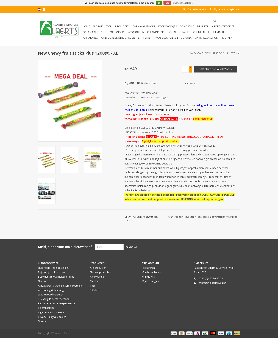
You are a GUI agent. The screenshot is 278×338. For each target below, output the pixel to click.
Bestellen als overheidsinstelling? (56, 276)
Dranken (203, 26)
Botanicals (90, 32)
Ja (159, 3)
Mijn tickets (148, 276)
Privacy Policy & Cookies (52, 317)
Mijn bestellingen (151, 272)
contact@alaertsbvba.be (212, 282)
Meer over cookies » (183, 3)
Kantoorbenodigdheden (118, 37)
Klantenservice (46, 307)
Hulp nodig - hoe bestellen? (53, 267)
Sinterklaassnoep (206, 37)
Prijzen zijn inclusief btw (51, 272)
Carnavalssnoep (144, 26)
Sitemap (42, 321)
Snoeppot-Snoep (112, 32)
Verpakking (90, 37)
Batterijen (145, 37)
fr (44, 9)
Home (86, 26)
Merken (227, 37)
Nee (167, 3)
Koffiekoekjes (167, 26)
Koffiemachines (218, 32)
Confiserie (187, 26)
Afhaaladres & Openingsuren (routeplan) (61, 285)
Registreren (148, 267)
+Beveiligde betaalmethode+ (54, 299)
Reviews (190, 83)
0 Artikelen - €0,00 (194, 9)
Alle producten (98, 267)
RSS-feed (95, 290)
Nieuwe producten (100, 272)
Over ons (43, 281)
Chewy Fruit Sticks (133, 216)
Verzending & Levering (51, 290)
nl (39, 9)
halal (127, 220)
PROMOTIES (122, 26)
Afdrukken (232, 216)
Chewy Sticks (150, 216)
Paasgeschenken (166, 37)
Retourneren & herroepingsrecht (56, 303)
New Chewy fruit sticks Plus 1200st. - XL (218, 53)
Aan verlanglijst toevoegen (181, 216)
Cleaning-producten (161, 32)
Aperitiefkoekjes (223, 26)
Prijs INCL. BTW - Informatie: (142, 83)
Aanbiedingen (97, 276)
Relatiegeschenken (192, 32)
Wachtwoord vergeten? (51, 294)
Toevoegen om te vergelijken (211, 216)
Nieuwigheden (102, 26)
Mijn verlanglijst (151, 281)
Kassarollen (135, 32)
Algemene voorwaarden (51, 312)
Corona (186, 37)
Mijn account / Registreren (225, 9)
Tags (93, 285)
